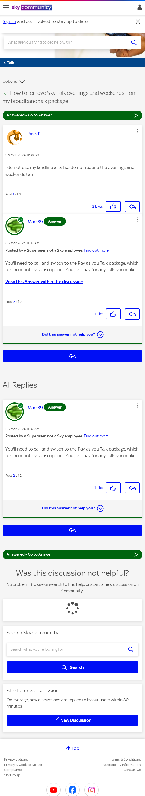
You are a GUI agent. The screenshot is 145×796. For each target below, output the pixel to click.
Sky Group (12, 775)
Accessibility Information (122, 765)
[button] (137, 131)
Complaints (13, 770)
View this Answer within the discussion (44, 281)
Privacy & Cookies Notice (23, 765)
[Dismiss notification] (138, 21)
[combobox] (66, 42)
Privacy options (16, 759)
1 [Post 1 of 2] (13, 194)
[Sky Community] (32, 8)
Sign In (138, 9)
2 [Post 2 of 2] (14, 302)
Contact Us (132, 770)
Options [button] (10, 81)
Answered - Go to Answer (72, 115)
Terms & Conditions (125, 759)
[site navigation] (6, 7)
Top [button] (75, 748)
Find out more (96, 250)
